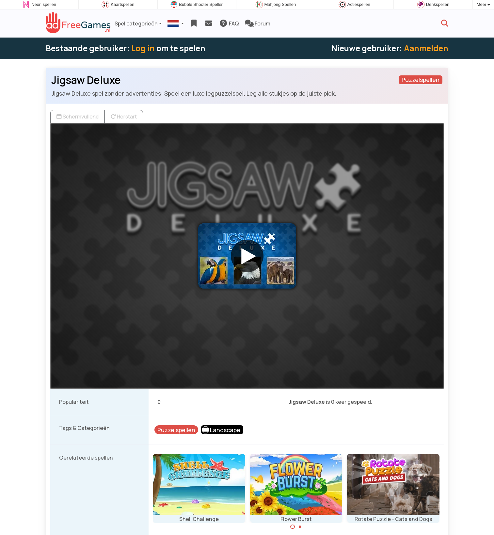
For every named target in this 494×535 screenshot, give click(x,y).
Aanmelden (426, 48)
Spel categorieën (136, 23)
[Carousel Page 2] (300, 527)
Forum (257, 23)
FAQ (229, 23)
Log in (143, 48)
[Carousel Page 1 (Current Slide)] (292, 527)
